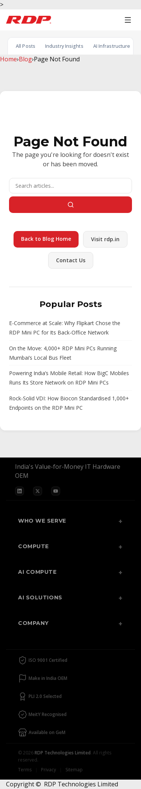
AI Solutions (40, 597)
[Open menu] (128, 20)
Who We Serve (42, 520)
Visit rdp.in (105, 239)
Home (8, 59)
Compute (33, 546)
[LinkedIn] (19, 491)
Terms (25, 769)
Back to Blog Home (46, 238)
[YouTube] (55, 491)
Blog (25, 59)
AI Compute (37, 572)
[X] (37, 491)
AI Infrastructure (111, 46)
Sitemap (74, 769)
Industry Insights (64, 46)
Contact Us (70, 260)
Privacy (48, 769)
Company (33, 623)
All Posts (25, 46)
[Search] (70, 185)
